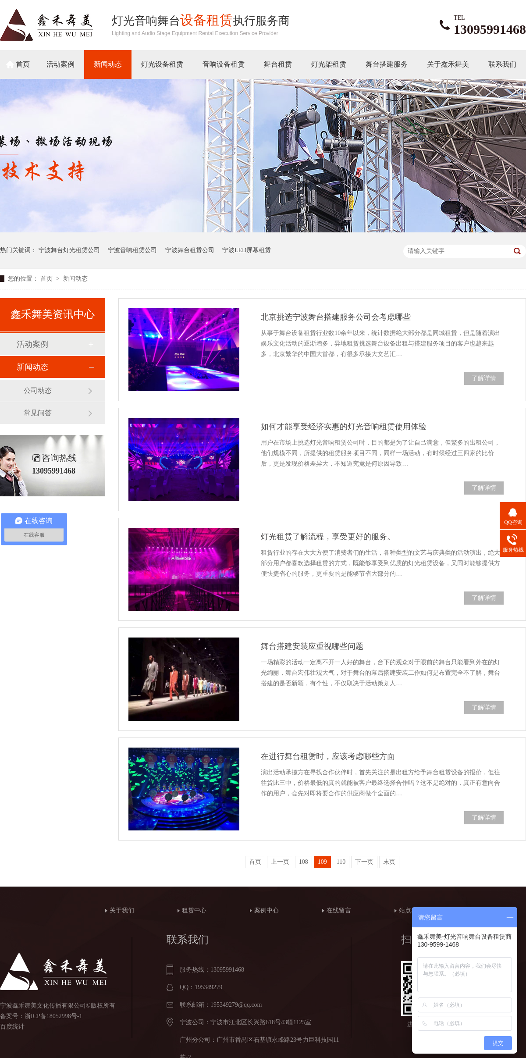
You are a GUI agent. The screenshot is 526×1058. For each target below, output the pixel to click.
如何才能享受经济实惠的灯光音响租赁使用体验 (343, 426)
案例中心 (266, 910)
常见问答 (38, 413)
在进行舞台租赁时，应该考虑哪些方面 (328, 756)
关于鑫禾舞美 (448, 64)
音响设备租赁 (224, 64)
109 (322, 862)
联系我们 (502, 64)
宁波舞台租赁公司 (189, 250)
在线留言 (339, 910)
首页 (23, 64)
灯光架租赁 (328, 64)
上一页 (280, 862)
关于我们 (122, 910)
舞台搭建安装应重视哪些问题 (312, 646)
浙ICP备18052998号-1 (53, 1016)
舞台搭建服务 (387, 64)
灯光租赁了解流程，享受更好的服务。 (328, 536)
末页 (389, 862)
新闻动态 (108, 64)
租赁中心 (194, 910)
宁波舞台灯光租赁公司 (69, 250)
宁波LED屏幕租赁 (246, 250)
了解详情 (484, 378)
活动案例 (60, 64)
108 (303, 862)
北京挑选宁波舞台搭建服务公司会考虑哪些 (336, 317)
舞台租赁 (278, 64)
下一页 (364, 862)
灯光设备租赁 (162, 64)
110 (341, 862)
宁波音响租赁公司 (132, 250)
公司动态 (38, 390)
